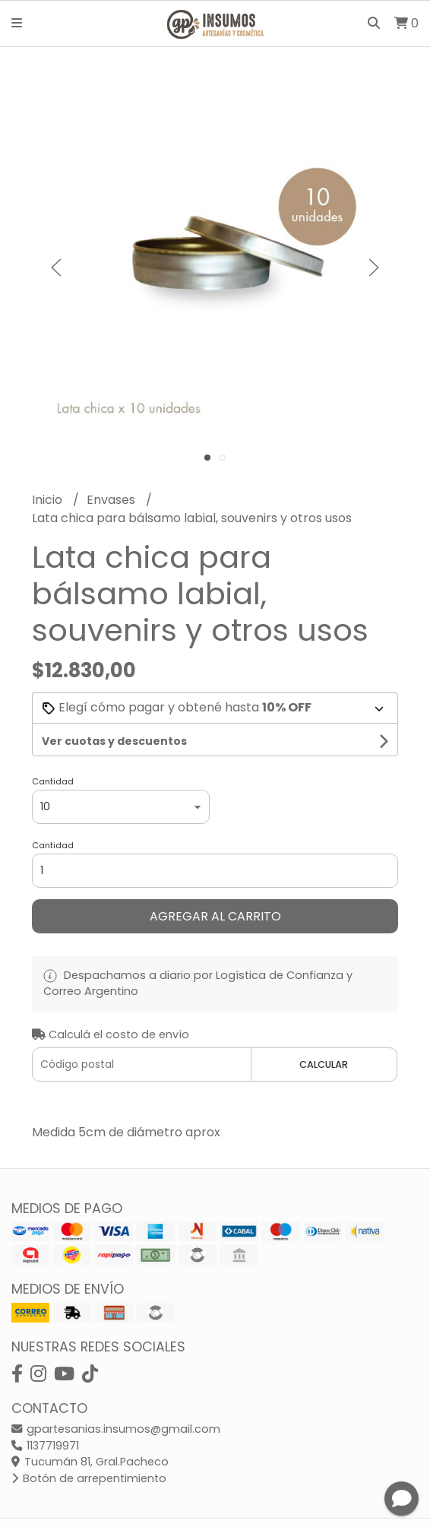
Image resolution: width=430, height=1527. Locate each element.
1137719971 (45, 1445)
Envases (112, 499)
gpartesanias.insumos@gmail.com (115, 1429)
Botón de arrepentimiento (88, 1478)
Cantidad (53, 781)
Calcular (323, 1064)
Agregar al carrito (215, 916)
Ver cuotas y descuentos (114, 741)
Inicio (48, 499)
